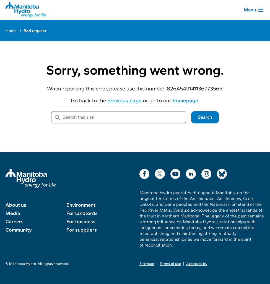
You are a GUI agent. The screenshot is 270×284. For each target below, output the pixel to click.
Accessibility (196, 264)
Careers (15, 221)
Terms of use (170, 264)
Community (19, 230)
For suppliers (81, 230)
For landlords (82, 213)
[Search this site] (118, 117)
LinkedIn (191, 173)
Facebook (144, 173)
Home (11, 31)
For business (80, 221)
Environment (80, 205)
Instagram (206, 173)
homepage (185, 100)
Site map (146, 264)
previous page (124, 100)
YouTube (175, 173)
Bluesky (222, 173)
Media (13, 213)
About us (16, 205)
